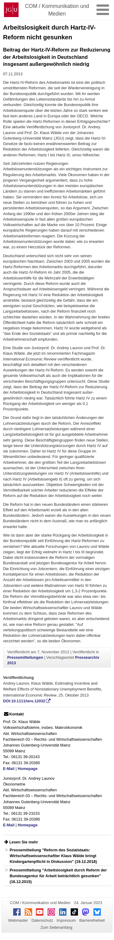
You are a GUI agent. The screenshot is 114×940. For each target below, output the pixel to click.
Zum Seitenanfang (56, 927)
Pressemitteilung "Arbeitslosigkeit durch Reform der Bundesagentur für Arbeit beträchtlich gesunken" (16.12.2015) (58, 876)
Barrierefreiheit (92, 920)
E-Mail (9, 768)
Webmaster (18, 920)
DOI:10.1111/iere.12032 (24, 701)
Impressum (66, 920)
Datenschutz (42, 920)
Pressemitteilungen (25, 657)
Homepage (27, 768)
